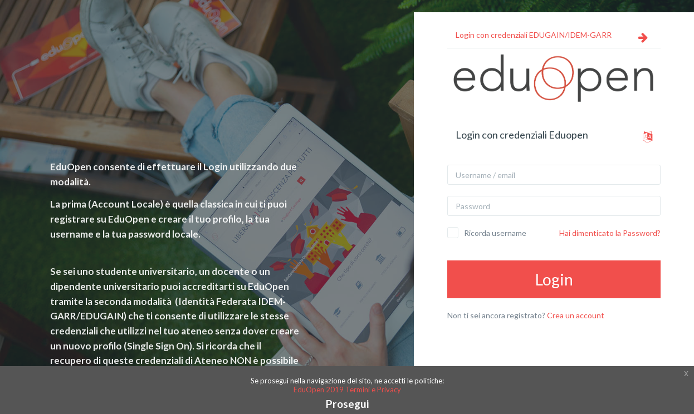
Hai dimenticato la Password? (610, 233)
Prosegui (347, 403)
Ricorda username (495, 233)
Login (554, 279)
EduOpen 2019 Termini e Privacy (347, 389)
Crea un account (575, 315)
